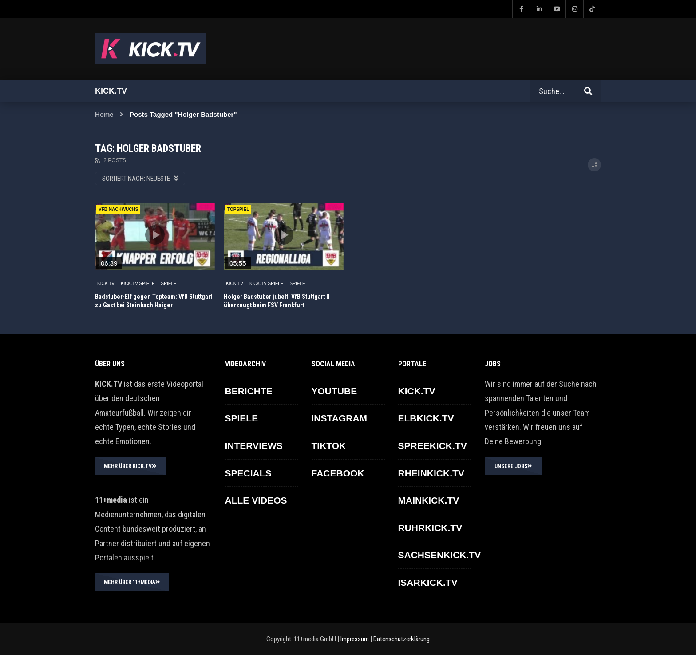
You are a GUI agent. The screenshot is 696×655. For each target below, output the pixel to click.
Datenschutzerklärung (401, 639)
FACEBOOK (338, 473)
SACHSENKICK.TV (439, 555)
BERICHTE (249, 391)
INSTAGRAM (340, 418)
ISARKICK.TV (428, 582)
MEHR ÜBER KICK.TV (130, 466)
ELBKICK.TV (426, 418)
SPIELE (169, 283)
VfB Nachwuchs (118, 209)
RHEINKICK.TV (431, 473)
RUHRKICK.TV (430, 528)
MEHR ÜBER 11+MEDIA (132, 582)
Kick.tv (111, 91)
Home (104, 114)
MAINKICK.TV (428, 500)
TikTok (329, 446)
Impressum (354, 639)
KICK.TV (106, 283)
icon (155, 235)
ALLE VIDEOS (256, 500)
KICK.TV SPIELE (138, 283)
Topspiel (238, 209)
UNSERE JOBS (513, 466)
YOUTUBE (334, 391)
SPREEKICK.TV (432, 446)
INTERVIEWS (254, 446)
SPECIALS (248, 473)
